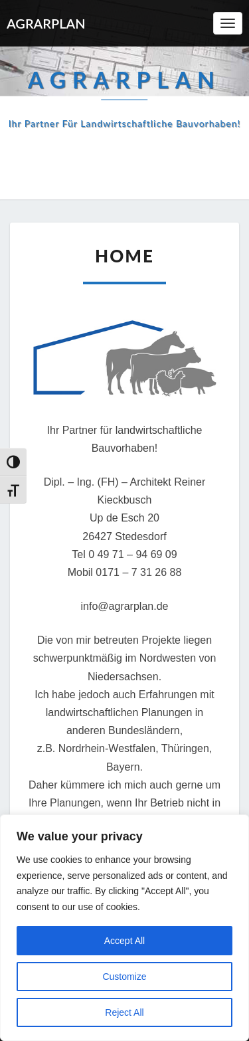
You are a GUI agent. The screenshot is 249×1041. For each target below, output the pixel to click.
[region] (124, 927)
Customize (124, 976)
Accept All (124, 940)
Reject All (124, 1012)
